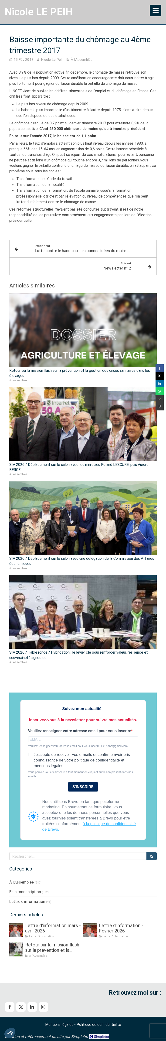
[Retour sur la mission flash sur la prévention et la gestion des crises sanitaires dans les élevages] (16, 949)
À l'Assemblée (21, 882)
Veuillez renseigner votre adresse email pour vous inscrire (79, 731)
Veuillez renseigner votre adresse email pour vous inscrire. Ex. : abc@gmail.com (78, 746)
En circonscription (25, 891)
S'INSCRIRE (83, 787)
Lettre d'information (27, 901)
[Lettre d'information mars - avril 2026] (16, 930)
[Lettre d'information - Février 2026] (90, 930)
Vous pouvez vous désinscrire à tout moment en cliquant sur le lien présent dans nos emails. (80, 774)
